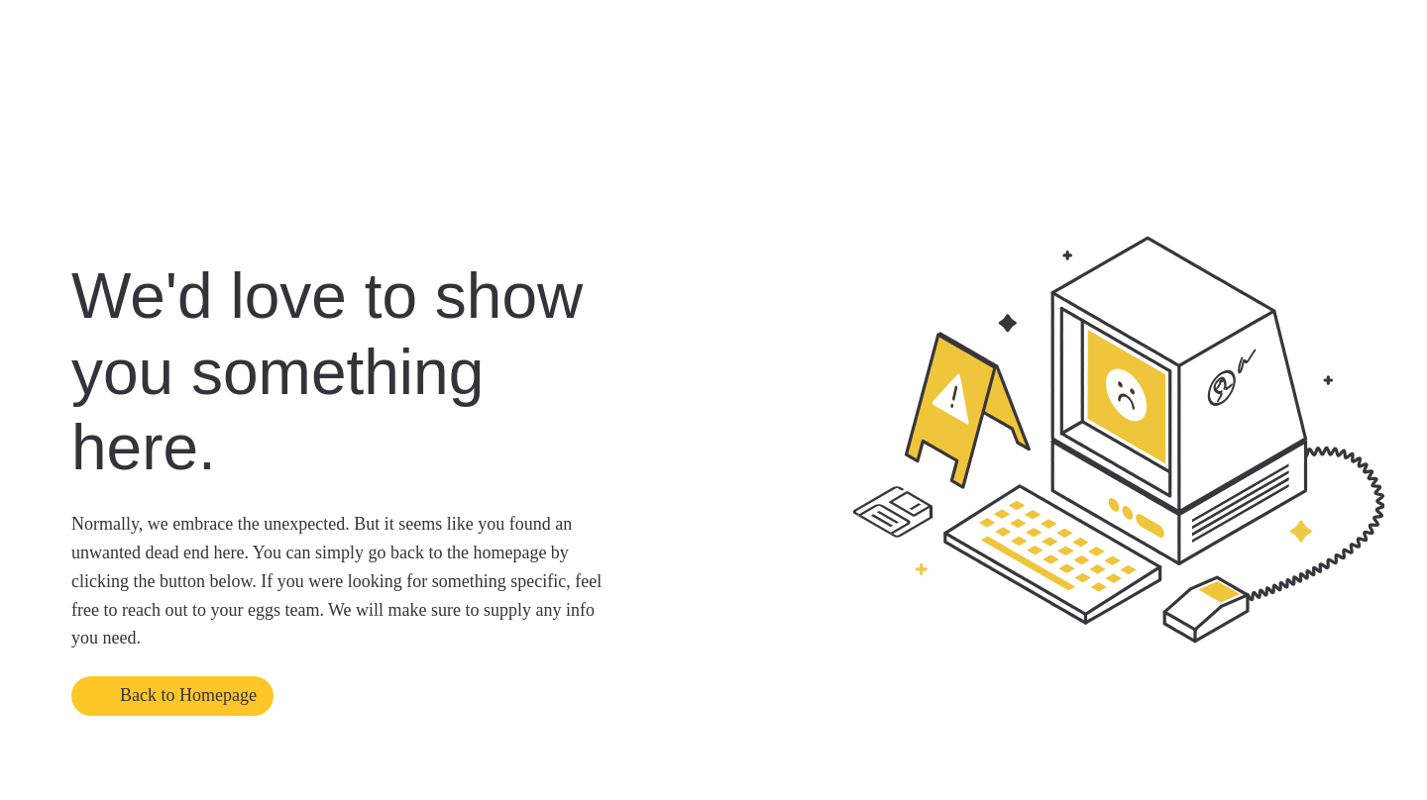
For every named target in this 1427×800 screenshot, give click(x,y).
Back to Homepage (188, 695)
